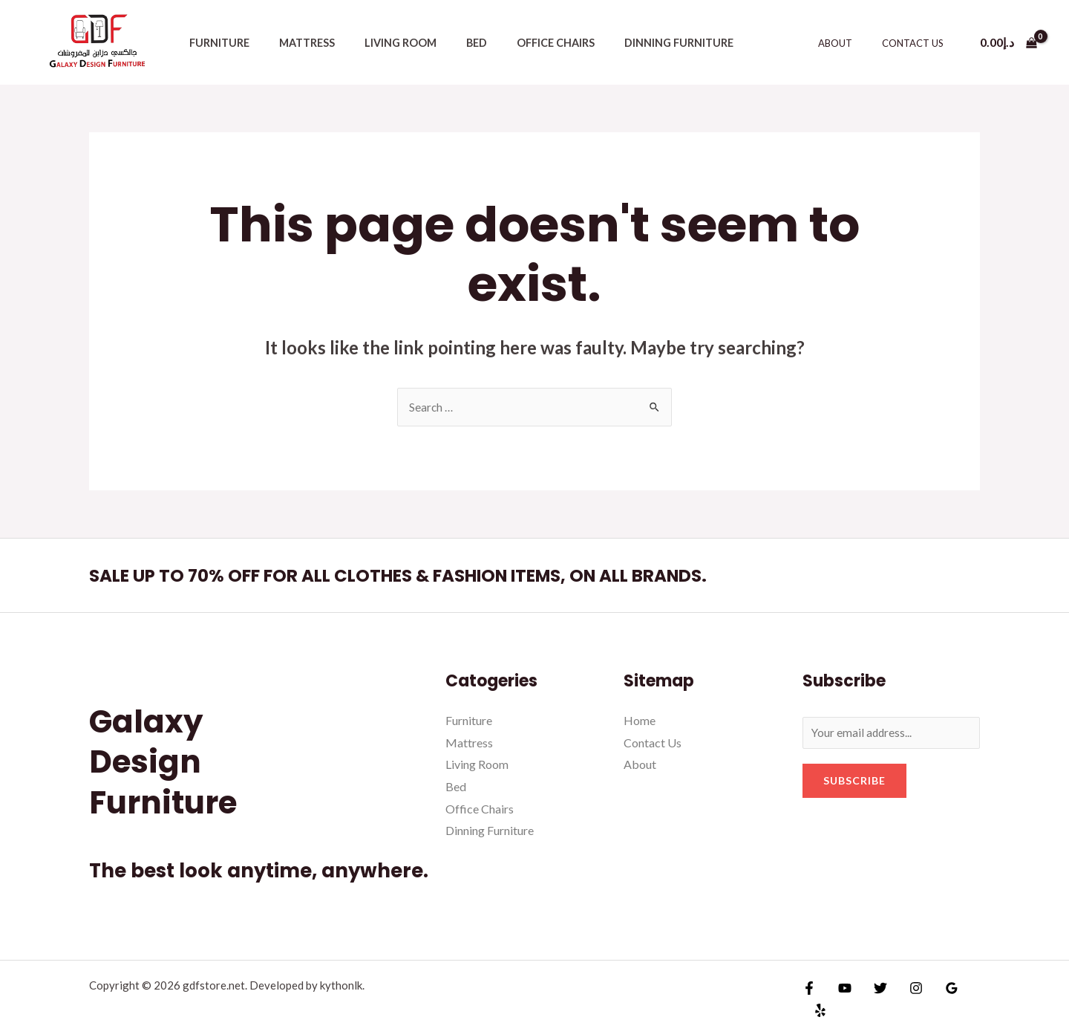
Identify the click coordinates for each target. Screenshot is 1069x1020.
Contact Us (918, 43)
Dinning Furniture (632, 42)
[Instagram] (905, 992)
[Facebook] (809, 992)
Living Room (380, 42)
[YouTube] (841, 992)
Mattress (294, 42)
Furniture (215, 42)
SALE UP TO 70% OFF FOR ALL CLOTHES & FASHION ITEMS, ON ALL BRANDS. (444, 575)
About (851, 43)
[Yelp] (968, 992)
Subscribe (854, 782)
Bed (447, 42)
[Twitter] (873, 992)
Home (640, 721)
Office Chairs (519, 42)
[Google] (937, 992)
